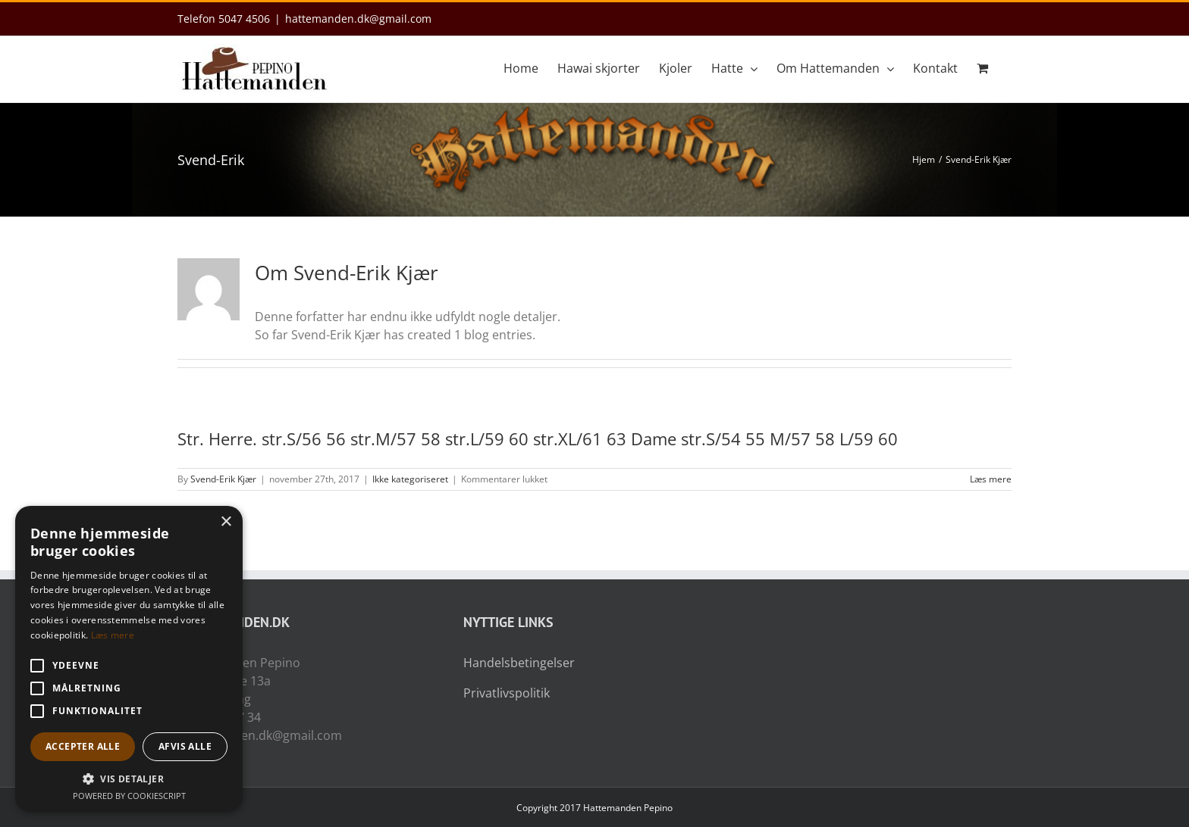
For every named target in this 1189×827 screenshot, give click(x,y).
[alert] (129, 659)
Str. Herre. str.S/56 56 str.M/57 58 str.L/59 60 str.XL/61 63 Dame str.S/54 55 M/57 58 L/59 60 (537, 438)
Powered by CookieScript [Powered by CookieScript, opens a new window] (129, 795)
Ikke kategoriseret (410, 479)
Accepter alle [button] (82, 746)
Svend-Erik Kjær (223, 479)
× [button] (225, 522)
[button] (128, 778)
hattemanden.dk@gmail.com (358, 18)
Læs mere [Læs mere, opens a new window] (112, 635)
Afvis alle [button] (185, 746)
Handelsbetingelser (519, 662)
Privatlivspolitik (506, 693)
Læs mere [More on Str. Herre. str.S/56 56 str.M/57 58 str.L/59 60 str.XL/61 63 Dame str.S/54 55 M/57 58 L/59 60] (991, 479)
